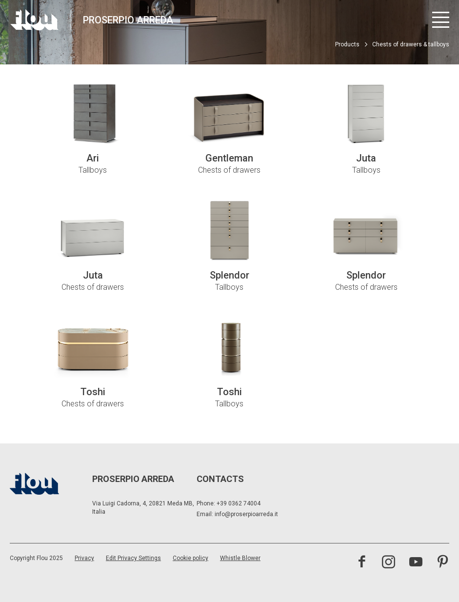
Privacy (84, 558)
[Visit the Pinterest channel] (442, 563)
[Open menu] (440, 20)
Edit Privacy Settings (133, 558)
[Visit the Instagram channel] (388, 563)
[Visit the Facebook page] (361, 563)
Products (347, 44)
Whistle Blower (240, 558)
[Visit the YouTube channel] (416, 563)
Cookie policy (190, 558)
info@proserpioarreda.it (246, 514)
